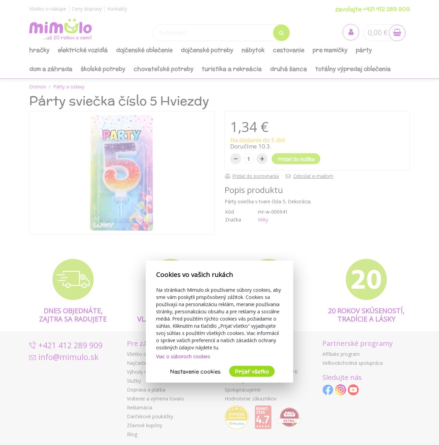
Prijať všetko (252, 371)
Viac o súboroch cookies (183, 356)
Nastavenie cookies (195, 371)
